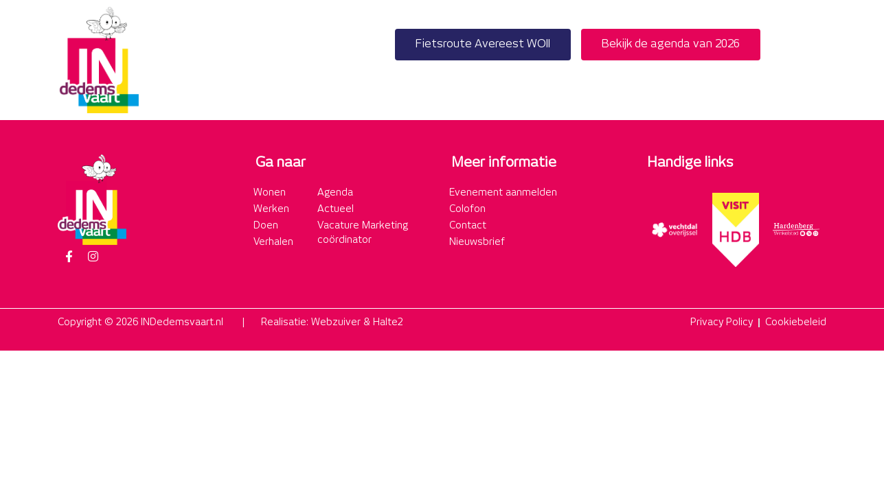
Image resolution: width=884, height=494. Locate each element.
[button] (811, 60)
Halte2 (388, 322)
